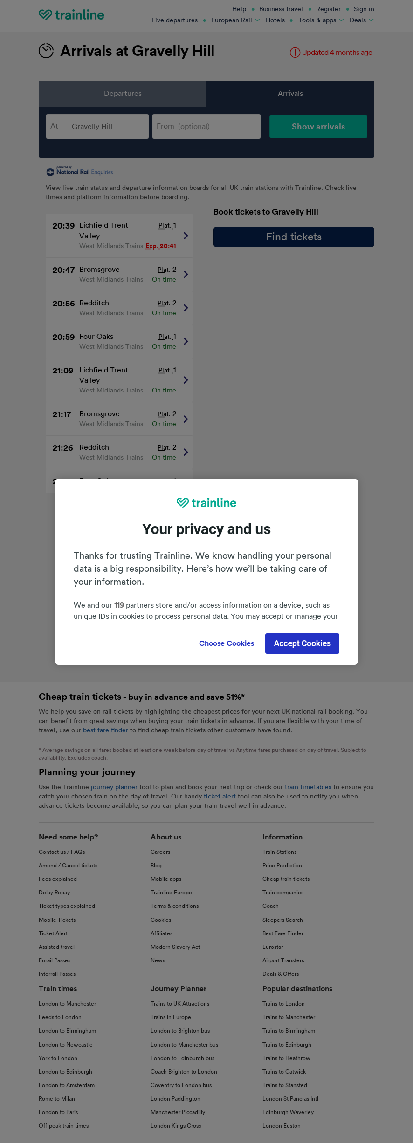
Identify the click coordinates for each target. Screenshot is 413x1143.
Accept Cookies (302, 643)
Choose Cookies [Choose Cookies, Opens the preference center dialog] (226, 643)
